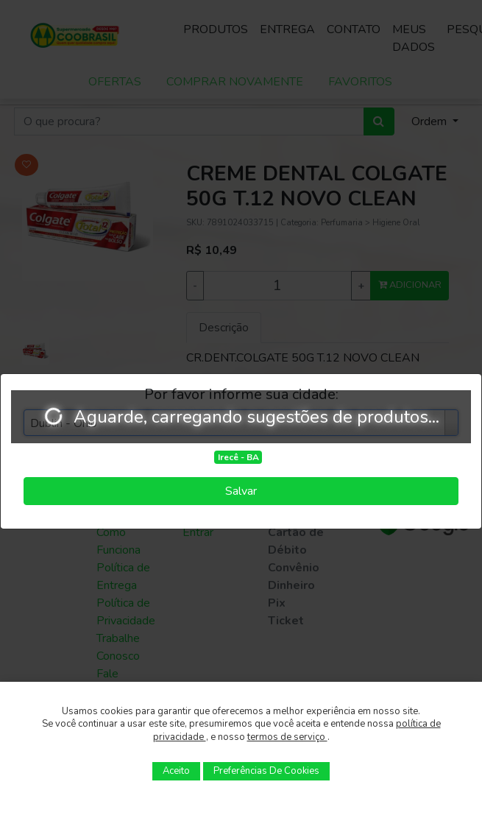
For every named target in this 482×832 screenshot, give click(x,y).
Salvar (241, 491)
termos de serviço (287, 737)
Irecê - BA (238, 457)
